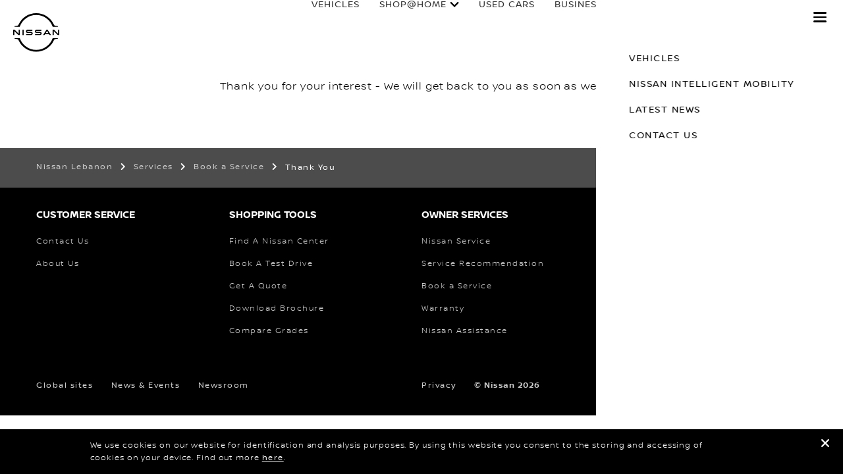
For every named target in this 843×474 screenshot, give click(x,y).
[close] (825, 445)
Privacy (439, 385)
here (273, 458)
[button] (820, 17)
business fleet (582, 18)
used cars (494, 18)
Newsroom (223, 385)
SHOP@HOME (399, 17)
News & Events (145, 385)
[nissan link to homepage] (36, 32)
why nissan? (750, 17)
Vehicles (322, 18)
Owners (664, 17)
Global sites (64, 385)
